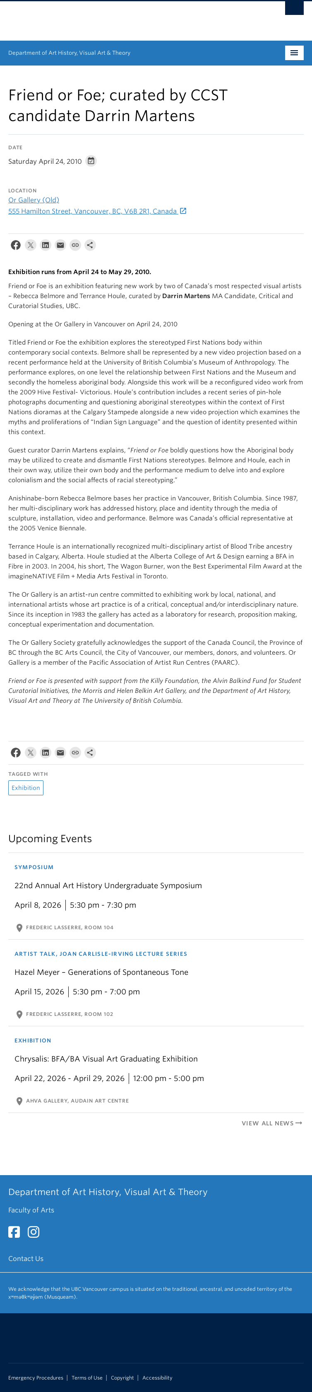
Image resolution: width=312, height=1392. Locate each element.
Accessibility (157, 1378)
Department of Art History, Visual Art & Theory (69, 53)
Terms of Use (87, 1378)
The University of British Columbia (111, 17)
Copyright (122, 1378)
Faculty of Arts (31, 1210)
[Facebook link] (17, 1235)
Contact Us (25, 1259)
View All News (273, 1123)
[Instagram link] (37, 1235)
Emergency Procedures (35, 1378)
